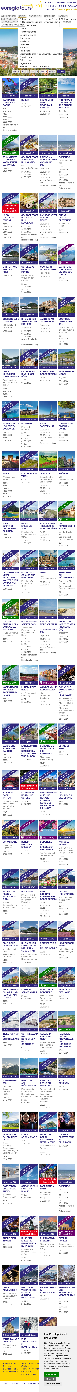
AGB (23, 1386)
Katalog (6, 19)
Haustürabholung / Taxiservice (20, 27)
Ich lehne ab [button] (50, 1379)
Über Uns (54, 16)
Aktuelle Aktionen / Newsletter (20, 22)
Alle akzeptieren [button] (51, 1374)
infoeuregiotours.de (66, 9)
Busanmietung (23, 19)
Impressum (5, 1386)
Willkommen (8, 16)
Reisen (24, 16)
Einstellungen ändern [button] (53, 1384)
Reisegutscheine (60, 19)
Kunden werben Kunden (15, 24)
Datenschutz (15, 1386)
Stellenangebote (44, 24)
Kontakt (41, 19)
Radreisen (38, 16)
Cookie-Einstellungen (35, 1386)
